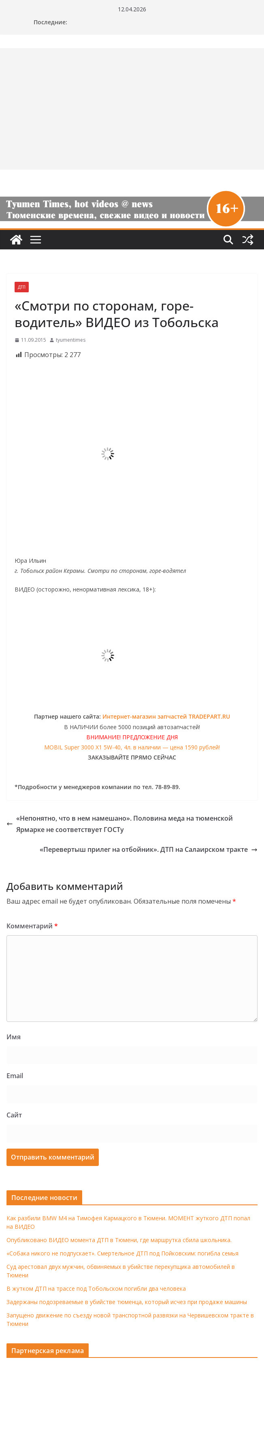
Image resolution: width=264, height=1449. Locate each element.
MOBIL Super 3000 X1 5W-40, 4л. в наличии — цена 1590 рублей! (132, 747)
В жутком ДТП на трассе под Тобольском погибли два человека (96, 1288)
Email (14, 1075)
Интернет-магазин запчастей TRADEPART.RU (166, 716)
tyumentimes (70, 339)
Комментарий (32, 925)
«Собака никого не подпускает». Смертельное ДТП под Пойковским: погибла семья (122, 1253)
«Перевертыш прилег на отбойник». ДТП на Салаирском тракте (149, 849)
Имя (13, 1036)
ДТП (22, 287)
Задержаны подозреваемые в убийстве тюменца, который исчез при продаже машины (126, 1302)
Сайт (14, 1115)
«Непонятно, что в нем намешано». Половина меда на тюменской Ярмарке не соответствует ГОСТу (119, 824)
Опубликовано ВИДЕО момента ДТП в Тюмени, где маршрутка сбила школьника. (119, 1240)
